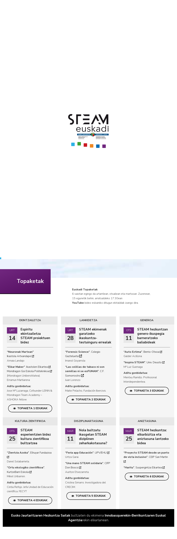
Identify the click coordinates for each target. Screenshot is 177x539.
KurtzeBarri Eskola (19, 472)
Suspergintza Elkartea (150, 467)
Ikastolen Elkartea (38, 367)
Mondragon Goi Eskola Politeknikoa (29, 371)
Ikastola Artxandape (20, 356)
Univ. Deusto (156, 362)
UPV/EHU (102, 453)
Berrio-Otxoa (152, 352)
